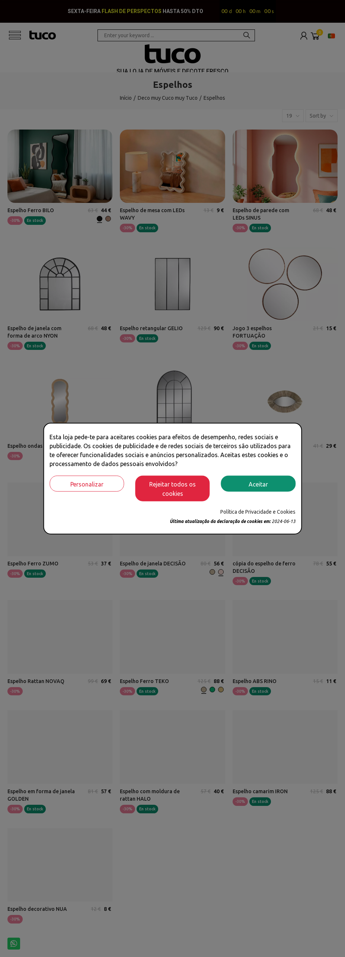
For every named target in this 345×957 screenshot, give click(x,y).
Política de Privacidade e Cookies (258, 512)
